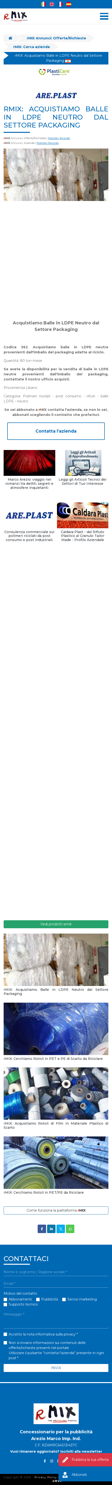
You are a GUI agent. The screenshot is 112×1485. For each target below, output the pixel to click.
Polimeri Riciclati (59, 138)
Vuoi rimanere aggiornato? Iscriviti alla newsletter (56, 1451)
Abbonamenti (20, 1299)
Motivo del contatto (20, 1293)
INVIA (56, 1368)
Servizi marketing (82, 1299)
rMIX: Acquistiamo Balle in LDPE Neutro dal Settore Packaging (58, 58)
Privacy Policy (46, 1477)
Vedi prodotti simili (56, 924)
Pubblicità (49, 1299)
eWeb (57, 1481)
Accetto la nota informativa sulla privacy (42, 1334)
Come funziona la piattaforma (56, 1210)
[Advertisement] (56, 260)
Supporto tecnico (23, 1304)
